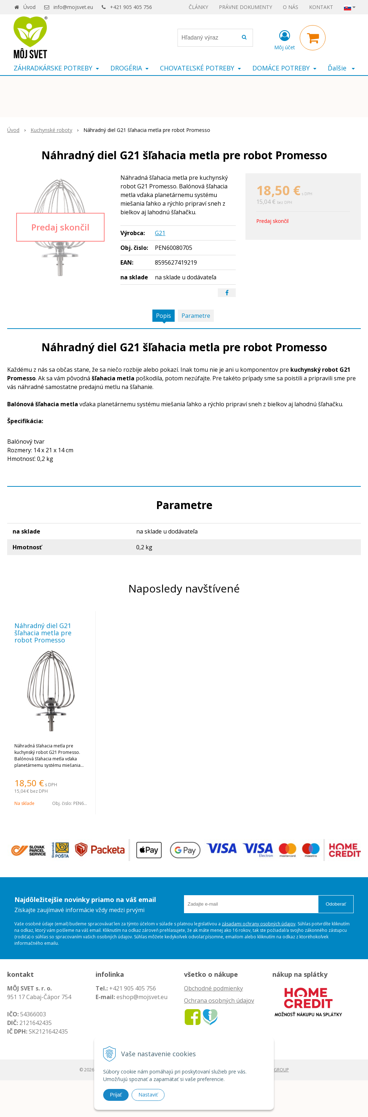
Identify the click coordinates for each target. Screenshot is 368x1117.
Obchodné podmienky (213, 988)
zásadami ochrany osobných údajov (258, 924)
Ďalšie (341, 68)
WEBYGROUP (275, 1070)
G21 (160, 233)
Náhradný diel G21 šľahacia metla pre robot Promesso (43, 632)
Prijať (116, 1095)
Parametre (195, 316)
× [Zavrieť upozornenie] (356, 21)
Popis (163, 316)
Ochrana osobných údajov (219, 1000)
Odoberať (336, 904)
